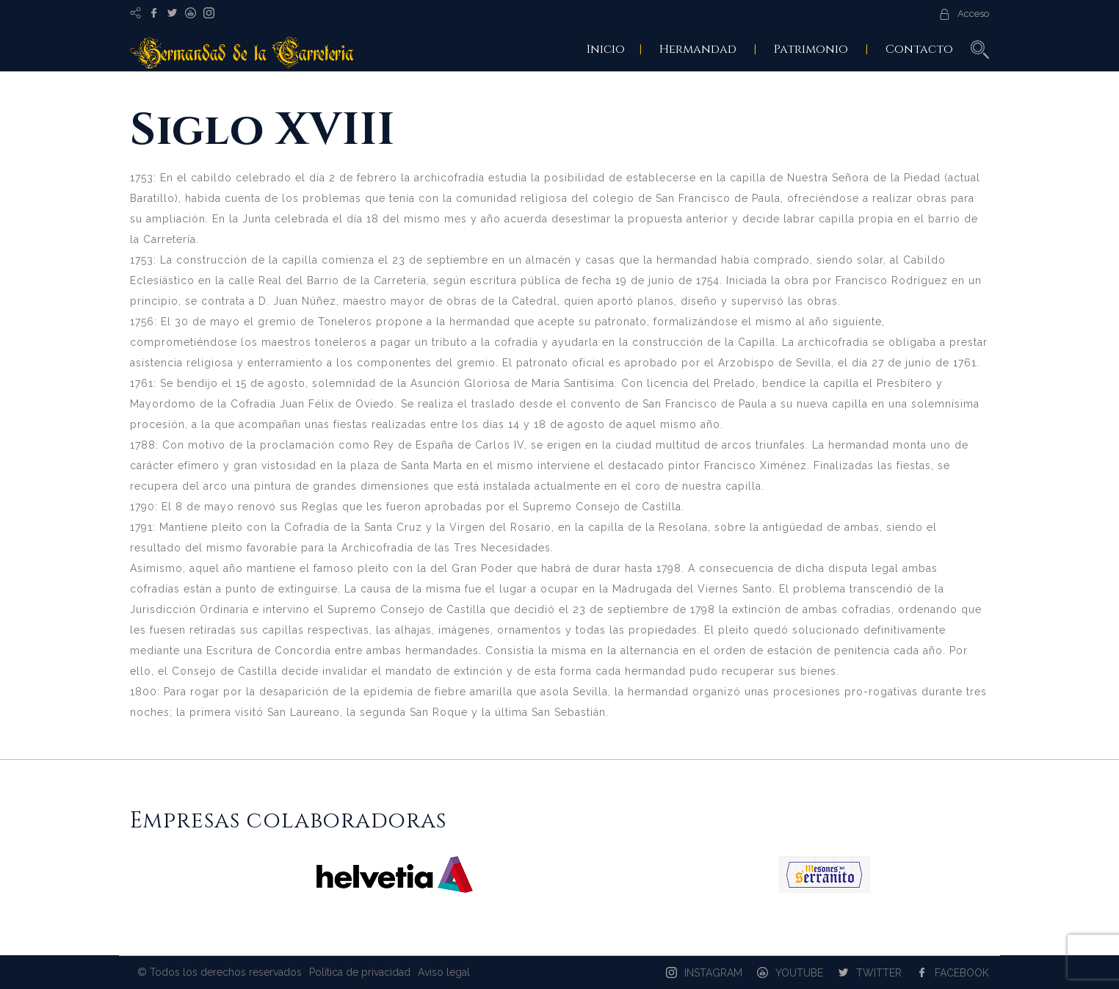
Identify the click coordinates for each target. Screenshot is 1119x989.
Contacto (919, 49)
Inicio (606, 49)
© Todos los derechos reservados (219, 972)
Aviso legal (444, 972)
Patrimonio (811, 49)
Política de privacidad (359, 972)
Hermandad (697, 49)
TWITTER (879, 973)
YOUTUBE (799, 973)
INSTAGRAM (713, 973)
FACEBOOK (962, 973)
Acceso (973, 13)
